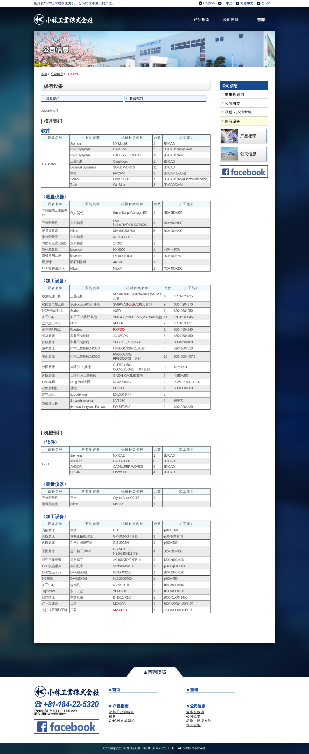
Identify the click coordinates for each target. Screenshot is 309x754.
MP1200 (131, 294)
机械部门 (136, 99)
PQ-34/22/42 (121, 407)
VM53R (118, 323)
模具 (112, 716)
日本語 (228, 3)
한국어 (266, 3)
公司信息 (57, 74)
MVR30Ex (120, 610)
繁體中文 (247, 3)
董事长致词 (234, 94)
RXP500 (119, 329)
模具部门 (53, 99)
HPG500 (119, 348)
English (209, 3)
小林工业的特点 (121, 712)
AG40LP (129, 304)
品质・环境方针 (238, 112)
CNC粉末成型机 (122, 721)
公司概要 (232, 103)
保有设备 (232, 121)
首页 (44, 74)
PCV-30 (118, 388)
